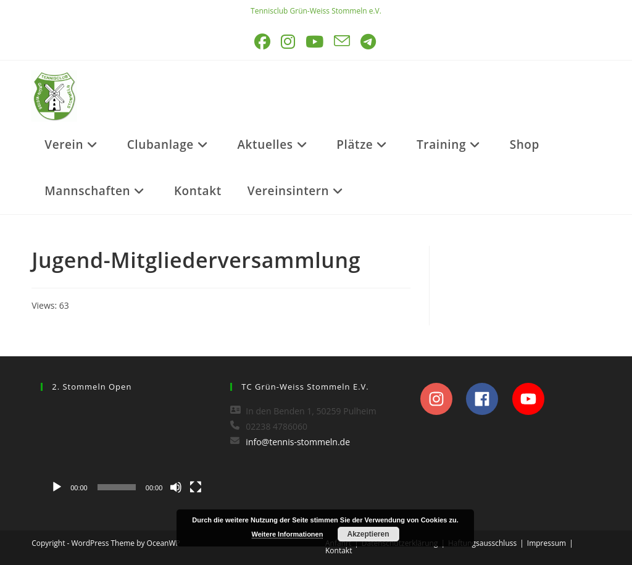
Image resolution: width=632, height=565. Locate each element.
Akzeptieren (368, 534)
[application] (126, 451)
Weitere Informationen (287, 534)
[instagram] (442, 399)
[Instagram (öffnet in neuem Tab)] (288, 41)
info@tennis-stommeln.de (298, 442)
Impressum (546, 543)
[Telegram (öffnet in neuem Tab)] (369, 41)
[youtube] (531, 399)
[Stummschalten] (176, 487)
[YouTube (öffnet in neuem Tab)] (315, 41)
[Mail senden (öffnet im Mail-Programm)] (343, 41)
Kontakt (338, 550)
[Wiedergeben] (57, 487)
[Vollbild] (195, 487)
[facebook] (488, 399)
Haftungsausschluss (482, 543)
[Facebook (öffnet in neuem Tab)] (263, 41)
